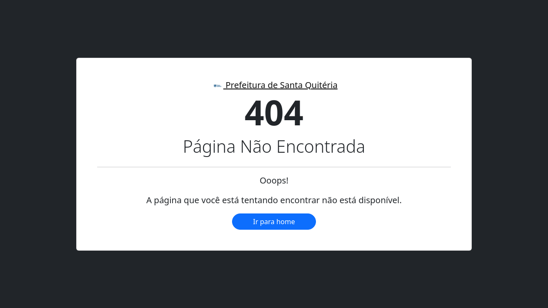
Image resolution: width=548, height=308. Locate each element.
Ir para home (274, 221)
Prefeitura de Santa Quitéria (274, 85)
